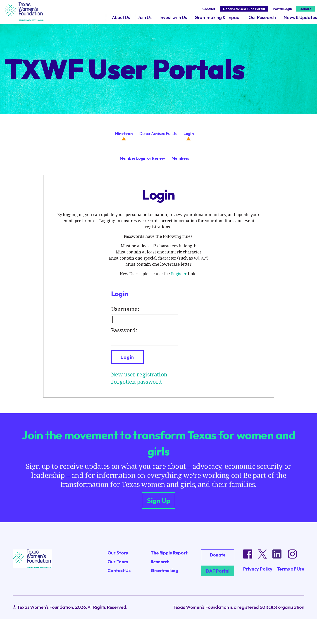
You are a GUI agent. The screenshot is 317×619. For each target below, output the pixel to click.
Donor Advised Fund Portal (244, 9)
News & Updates (300, 17)
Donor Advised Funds (157, 133)
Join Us (145, 17)
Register (179, 273)
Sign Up (158, 500)
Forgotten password (136, 381)
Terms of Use (290, 569)
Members (180, 158)
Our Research (262, 17)
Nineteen (124, 133)
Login (189, 133)
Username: (125, 309)
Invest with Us (173, 17)
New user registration (139, 374)
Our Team (117, 561)
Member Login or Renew (142, 158)
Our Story (117, 553)
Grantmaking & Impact (218, 17)
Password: (124, 330)
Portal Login (282, 9)
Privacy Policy (257, 569)
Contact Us (119, 570)
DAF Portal (217, 571)
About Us (121, 17)
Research (160, 561)
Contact (208, 9)
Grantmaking (164, 570)
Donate (305, 9)
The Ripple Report (169, 553)
